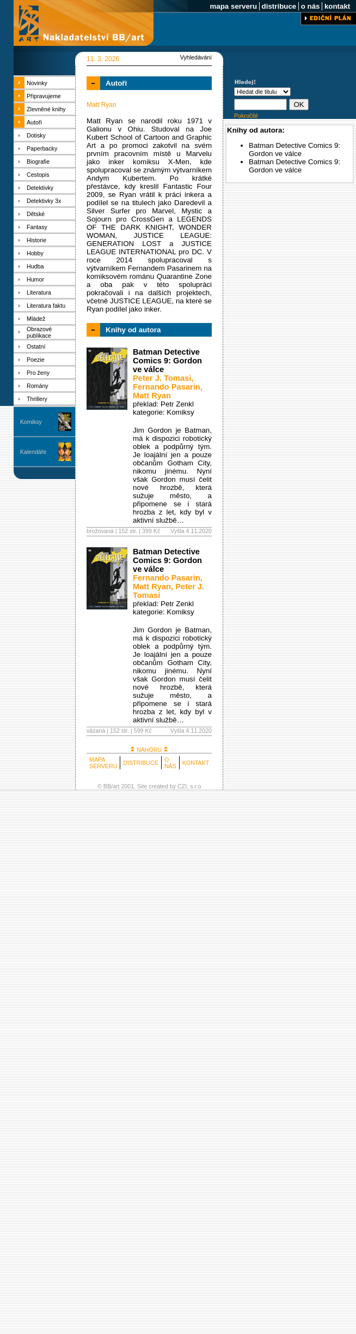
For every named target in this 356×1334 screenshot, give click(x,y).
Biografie (38, 161)
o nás (310, 6)
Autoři (34, 122)
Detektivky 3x (44, 201)
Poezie (36, 359)
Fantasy (37, 227)
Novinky (37, 83)
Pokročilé (246, 115)
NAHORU (149, 749)
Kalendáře (33, 451)
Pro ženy (38, 372)
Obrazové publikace (39, 332)
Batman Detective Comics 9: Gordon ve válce (167, 361)
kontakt (337, 6)
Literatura (39, 292)
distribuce (279, 6)
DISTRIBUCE (140, 762)
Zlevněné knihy (46, 109)
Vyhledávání (196, 57)
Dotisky (36, 135)
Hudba (35, 266)
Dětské (36, 214)
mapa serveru (233, 6)
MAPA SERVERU (103, 762)
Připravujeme (44, 96)
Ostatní (36, 346)
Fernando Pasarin (166, 386)
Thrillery (37, 399)
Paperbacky (42, 148)
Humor (35, 279)
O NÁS (170, 762)
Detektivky (40, 187)
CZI (182, 786)
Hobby (35, 253)
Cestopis (38, 174)
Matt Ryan (152, 395)
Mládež (36, 318)
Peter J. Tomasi (162, 378)
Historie (36, 240)
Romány (37, 385)
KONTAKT (196, 762)
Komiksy (31, 421)
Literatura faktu (46, 305)
